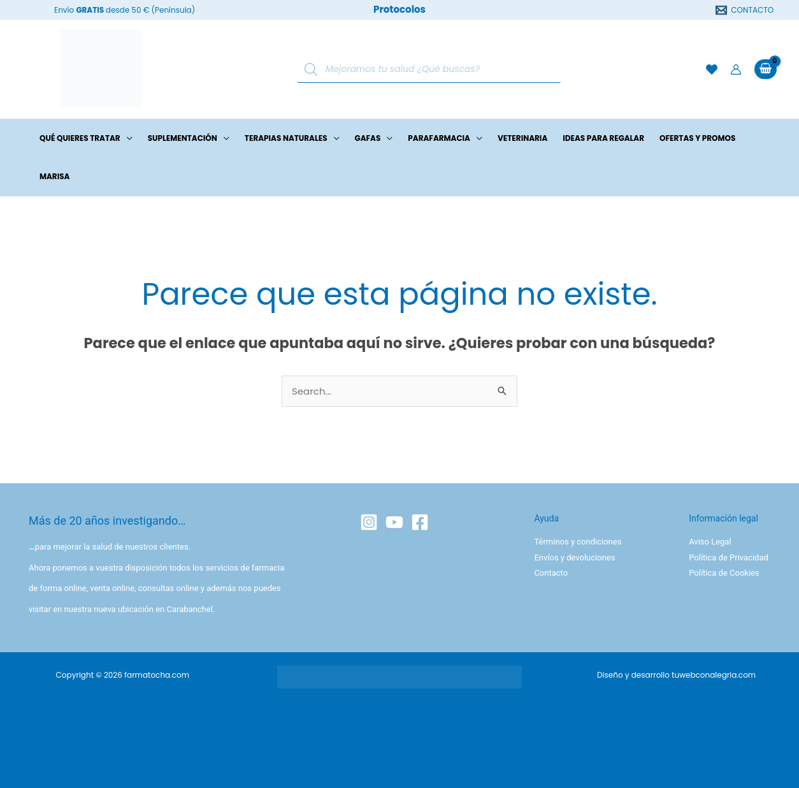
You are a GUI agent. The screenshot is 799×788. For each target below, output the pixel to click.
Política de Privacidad (728, 557)
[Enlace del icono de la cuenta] (736, 69)
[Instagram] (369, 522)
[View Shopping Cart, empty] (765, 69)
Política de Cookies (724, 573)
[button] (126, 138)
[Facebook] (420, 522)
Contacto (551, 573)
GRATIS (90, 9)
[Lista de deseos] (711, 69)
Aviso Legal (710, 541)
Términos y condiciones (577, 541)
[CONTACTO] (745, 10)
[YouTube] (394, 522)
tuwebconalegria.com (714, 674)
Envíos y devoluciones (574, 557)
